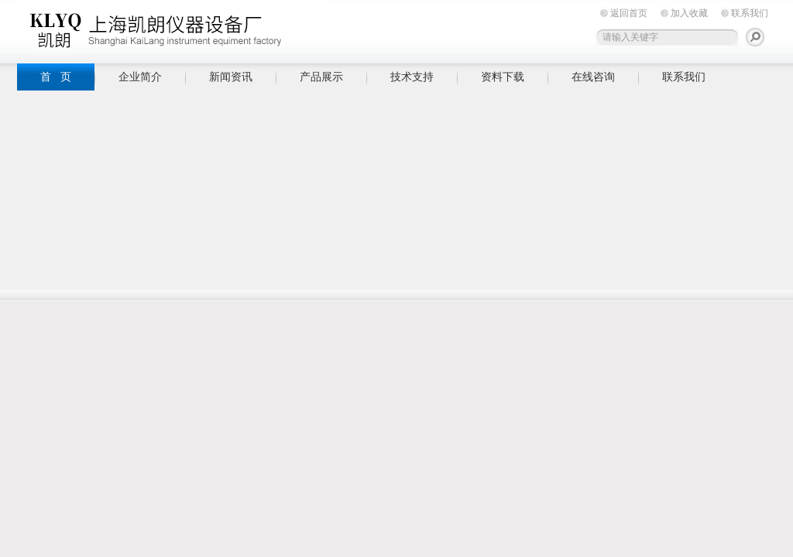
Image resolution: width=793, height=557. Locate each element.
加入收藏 (689, 13)
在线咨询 (593, 76)
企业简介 (140, 76)
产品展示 (321, 76)
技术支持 (412, 76)
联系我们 (749, 13)
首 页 (55, 76)
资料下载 (502, 76)
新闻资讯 (230, 76)
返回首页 (628, 13)
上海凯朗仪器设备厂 (172, 29)
